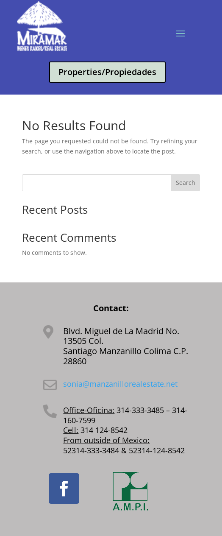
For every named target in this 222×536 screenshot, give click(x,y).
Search (185, 183)
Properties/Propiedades (107, 72)
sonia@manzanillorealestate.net (120, 384)
